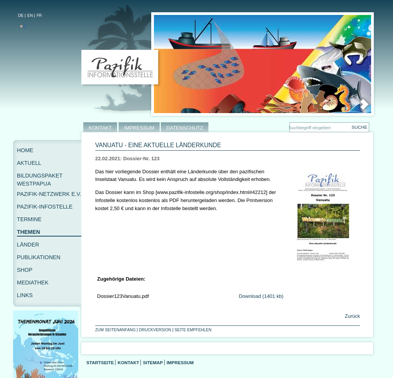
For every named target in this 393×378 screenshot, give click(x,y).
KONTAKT (100, 128)
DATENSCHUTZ (184, 128)
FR (39, 15)
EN (30, 15)
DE (20, 15)
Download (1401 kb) (261, 296)
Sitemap (153, 362)
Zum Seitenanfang (115, 330)
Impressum (180, 362)
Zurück (351, 316)
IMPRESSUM (139, 128)
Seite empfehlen (193, 330)
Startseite (100, 362)
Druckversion (155, 330)
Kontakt (128, 362)
